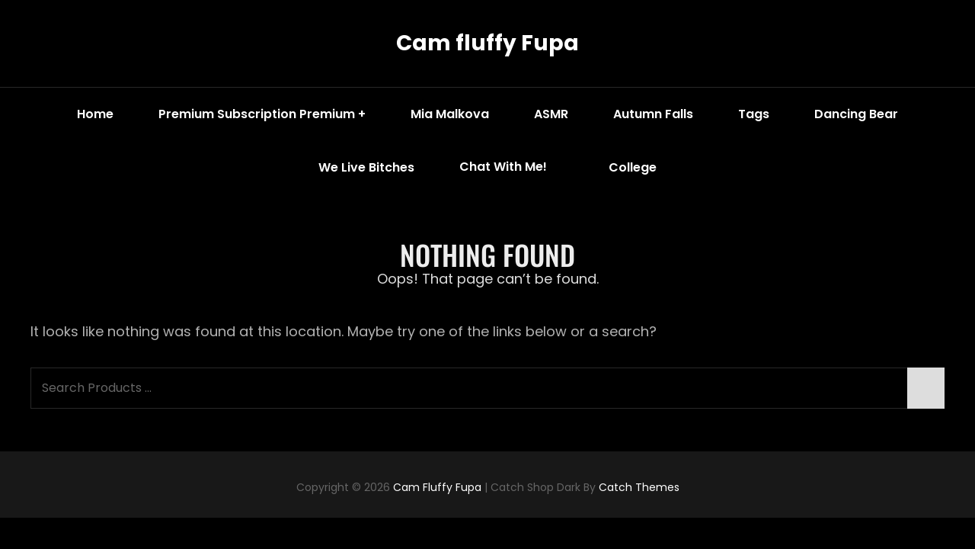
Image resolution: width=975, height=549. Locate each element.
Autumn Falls (653, 114)
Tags (753, 114)
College (633, 167)
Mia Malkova (450, 114)
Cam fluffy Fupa (487, 43)
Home (95, 114)
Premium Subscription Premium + (262, 114)
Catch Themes (639, 487)
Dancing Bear (856, 114)
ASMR (551, 114)
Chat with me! (514, 167)
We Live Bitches (366, 167)
